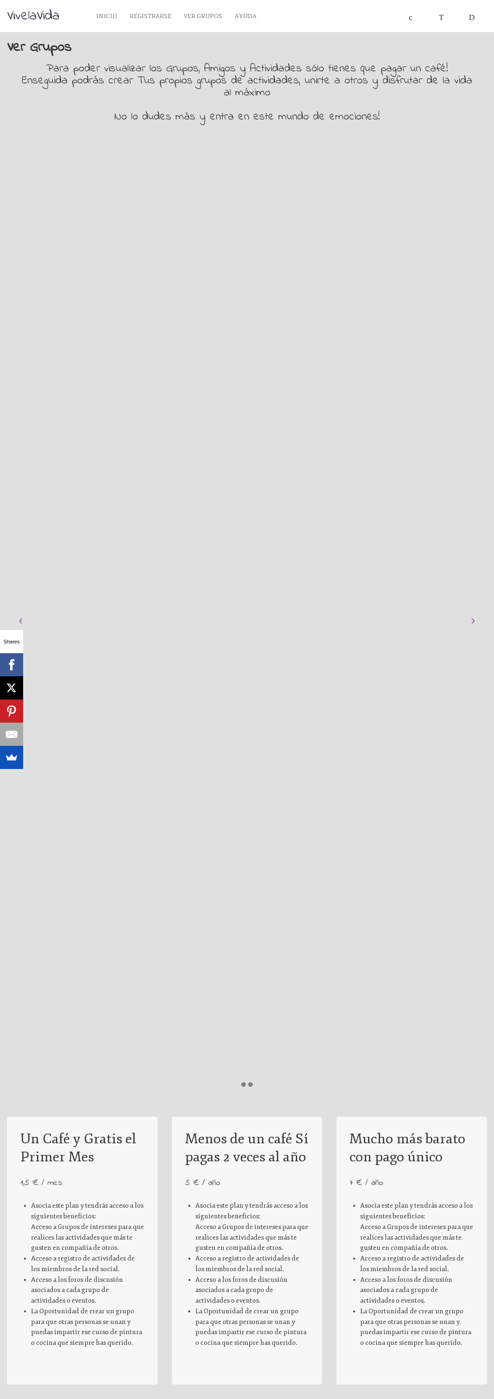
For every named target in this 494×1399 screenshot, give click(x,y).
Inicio (107, 17)
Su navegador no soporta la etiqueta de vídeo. (82, 1005)
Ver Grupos (207, 17)
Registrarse (153, 17)
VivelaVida (33, 16)
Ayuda (251, 17)
